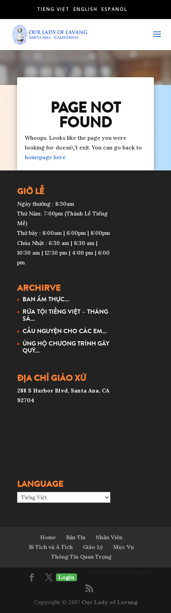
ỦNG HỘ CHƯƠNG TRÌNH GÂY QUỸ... (66, 346)
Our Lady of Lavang (110, 602)
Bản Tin (76, 537)
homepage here (45, 157)
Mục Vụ (123, 547)
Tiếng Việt (53, 9)
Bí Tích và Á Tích (51, 547)
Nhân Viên (109, 537)
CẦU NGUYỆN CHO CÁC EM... (65, 330)
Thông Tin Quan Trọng (81, 556)
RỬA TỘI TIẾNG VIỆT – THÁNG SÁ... (65, 315)
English (85, 9)
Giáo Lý (93, 547)
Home (48, 537)
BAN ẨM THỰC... (46, 299)
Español (114, 9)
